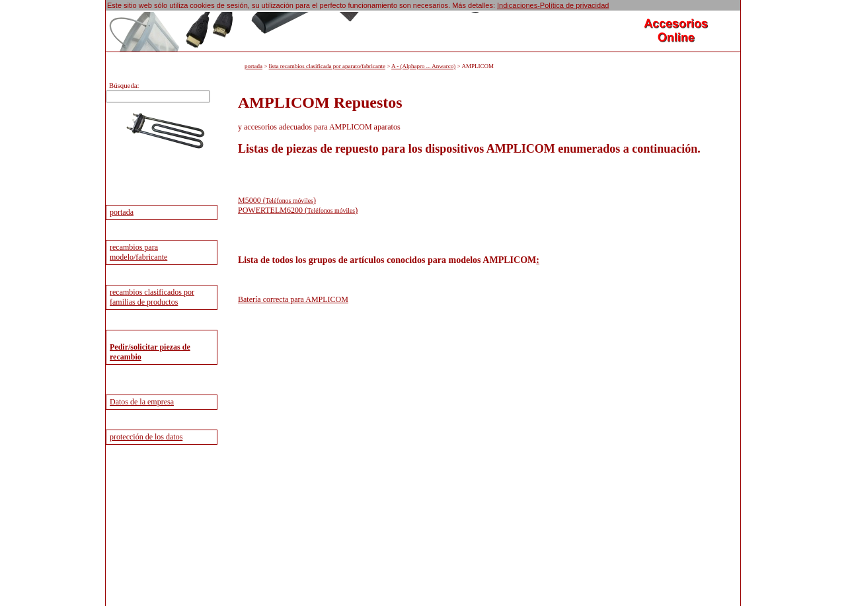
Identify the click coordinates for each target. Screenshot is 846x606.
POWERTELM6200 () (298, 210)
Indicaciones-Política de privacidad (553, 5)
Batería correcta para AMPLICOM (293, 299)
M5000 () (277, 200)
